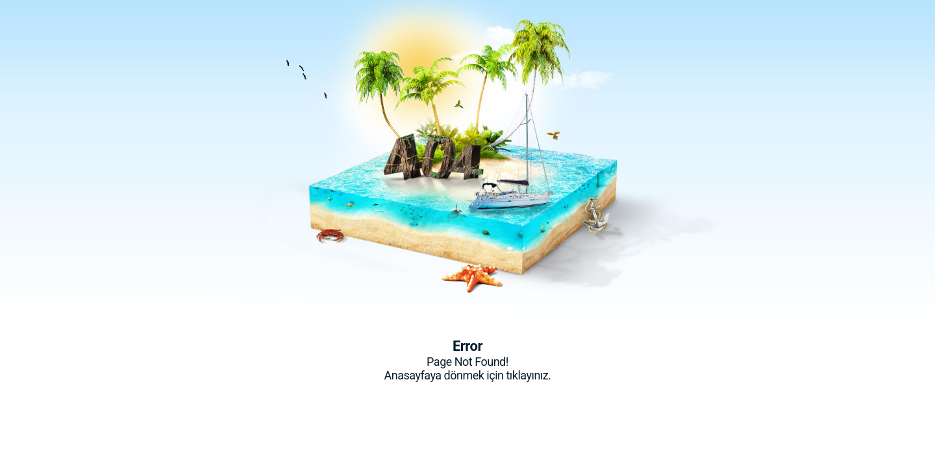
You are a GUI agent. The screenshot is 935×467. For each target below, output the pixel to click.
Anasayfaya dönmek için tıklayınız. (467, 375)
